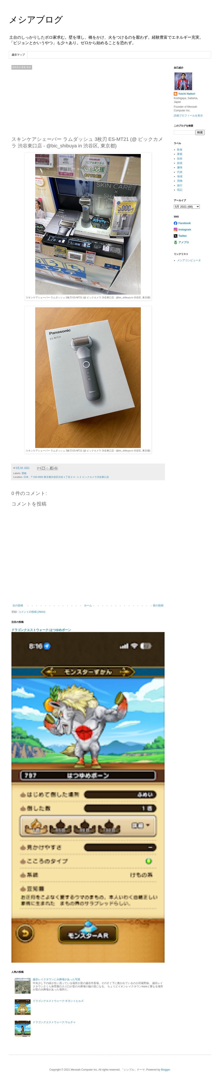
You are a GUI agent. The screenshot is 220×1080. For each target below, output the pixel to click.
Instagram (184, 229)
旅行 (179, 185)
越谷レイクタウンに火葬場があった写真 (56, 979)
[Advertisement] (88, 101)
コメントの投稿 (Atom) (31, 611)
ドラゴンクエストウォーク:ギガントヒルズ (58, 1000)
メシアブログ (36, 19)
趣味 (179, 167)
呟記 (179, 189)
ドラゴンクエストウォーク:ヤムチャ (54, 1022)
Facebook (184, 223)
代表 (179, 172)
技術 (179, 158)
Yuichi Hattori (186, 93)
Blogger (165, 1069)
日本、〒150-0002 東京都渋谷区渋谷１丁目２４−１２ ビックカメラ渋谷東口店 (66, 477)
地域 (179, 176)
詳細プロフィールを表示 (188, 115)
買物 (24, 473)
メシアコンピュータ (189, 260)
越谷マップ (18, 54)
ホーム (88, 605)
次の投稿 (18, 605)
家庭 (179, 154)
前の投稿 (158, 605)
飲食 (179, 149)
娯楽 (179, 163)
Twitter (182, 235)
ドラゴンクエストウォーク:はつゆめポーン (41, 630)
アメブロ (183, 242)
